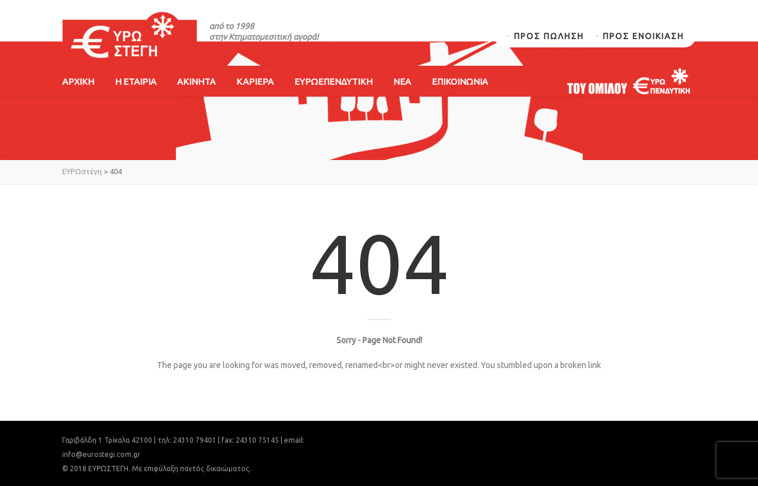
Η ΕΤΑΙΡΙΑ (135, 81)
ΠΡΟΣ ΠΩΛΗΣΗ (549, 36)
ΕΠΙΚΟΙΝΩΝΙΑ (460, 81)
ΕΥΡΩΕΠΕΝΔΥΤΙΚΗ (333, 81)
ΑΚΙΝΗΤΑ (196, 81)
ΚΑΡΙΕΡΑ (255, 81)
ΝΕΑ (402, 81)
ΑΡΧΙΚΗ (78, 81)
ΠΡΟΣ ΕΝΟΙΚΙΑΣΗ (643, 36)
